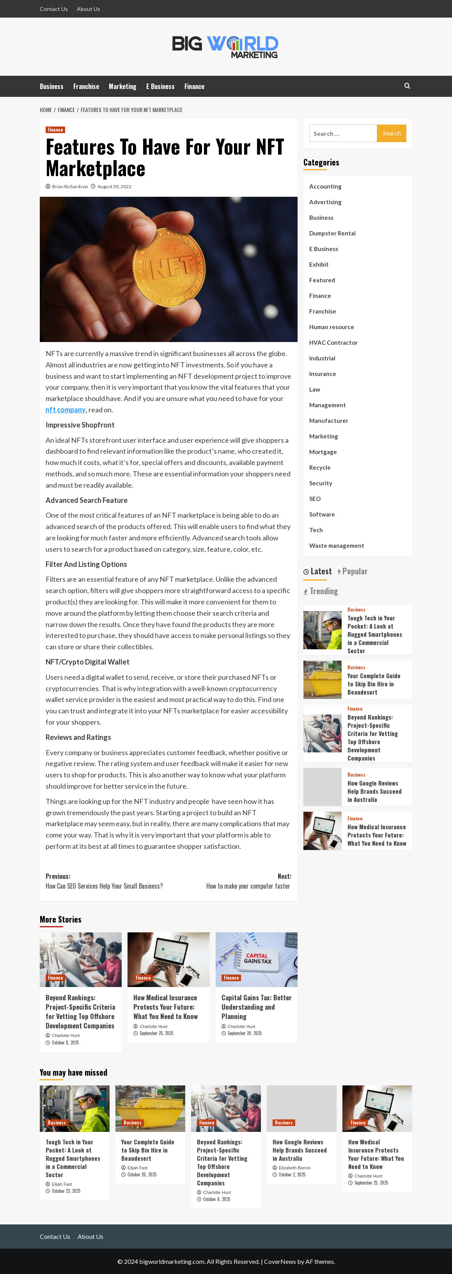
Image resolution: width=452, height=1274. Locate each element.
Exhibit (319, 264)
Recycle (320, 467)
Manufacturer (328, 420)
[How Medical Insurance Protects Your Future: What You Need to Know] (168, 959)
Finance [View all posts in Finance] (55, 130)
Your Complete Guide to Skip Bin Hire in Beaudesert (374, 683)
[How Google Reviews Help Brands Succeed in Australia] (302, 1108)
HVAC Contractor (333, 342)
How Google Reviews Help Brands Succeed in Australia (374, 791)
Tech (316, 529)
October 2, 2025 (292, 1174)
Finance (194, 86)
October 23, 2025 (66, 1191)
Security (320, 482)
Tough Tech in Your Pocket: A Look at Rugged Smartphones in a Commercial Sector (374, 634)
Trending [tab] (323, 591)
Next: (230, 881)
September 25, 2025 (156, 1033)
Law (314, 389)
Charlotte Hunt (66, 1035)
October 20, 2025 (142, 1174)
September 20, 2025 (245, 1033)
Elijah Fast (62, 1184)
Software (322, 514)
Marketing (122, 86)
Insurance (322, 373)
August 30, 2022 (114, 186)
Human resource (331, 326)
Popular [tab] (354, 571)
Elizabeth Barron (294, 1167)
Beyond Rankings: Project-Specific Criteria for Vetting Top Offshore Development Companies (80, 1011)
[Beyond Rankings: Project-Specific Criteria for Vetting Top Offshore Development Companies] (81, 959)
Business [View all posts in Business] (356, 610)
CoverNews (280, 1261)
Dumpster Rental (332, 233)
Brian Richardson (70, 186)
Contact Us (54, 8)
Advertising (325, 201)
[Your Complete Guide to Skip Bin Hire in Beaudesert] (322, 678)
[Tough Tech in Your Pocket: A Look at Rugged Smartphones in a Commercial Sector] (322, 629)
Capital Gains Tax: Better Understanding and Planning (257, 1006)
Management (327, 404)
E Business (160, 86)
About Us (88, 8)
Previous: (107, 881)
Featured (322, 279)
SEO (315, 498)
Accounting (325, 186)
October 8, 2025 (65, 1042)
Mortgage (323, 451)
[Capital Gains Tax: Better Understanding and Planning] (257, 959)
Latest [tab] (320, 571)
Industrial (322, 358)
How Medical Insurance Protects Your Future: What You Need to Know (165, 1006)
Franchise (86, 86)
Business (52, 86)
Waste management (336, 545)
